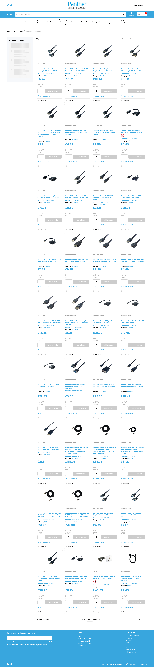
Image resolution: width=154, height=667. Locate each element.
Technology (85, 22)
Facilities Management (110, 22)
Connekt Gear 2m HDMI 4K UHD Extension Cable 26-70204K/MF (104, 260)
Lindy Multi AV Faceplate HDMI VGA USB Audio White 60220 (104, 577)
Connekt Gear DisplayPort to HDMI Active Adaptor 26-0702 (76, 577)
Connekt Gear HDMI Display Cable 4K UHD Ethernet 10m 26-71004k (49, 578)
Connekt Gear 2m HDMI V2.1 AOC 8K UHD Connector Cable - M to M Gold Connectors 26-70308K (49, 515)
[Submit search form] (124, 14)
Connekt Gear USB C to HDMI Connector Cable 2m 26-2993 (132, 385)
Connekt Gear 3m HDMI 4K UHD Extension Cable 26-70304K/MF (132, 260)
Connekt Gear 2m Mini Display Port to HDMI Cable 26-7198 (76, 260)
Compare (41, 100)
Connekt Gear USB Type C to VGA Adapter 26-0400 (48, 385)
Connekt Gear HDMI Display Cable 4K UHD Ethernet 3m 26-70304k (76, 132)
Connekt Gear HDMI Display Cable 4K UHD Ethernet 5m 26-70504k (104, 132)
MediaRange (125, 571)
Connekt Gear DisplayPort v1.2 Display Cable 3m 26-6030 (104, 70)
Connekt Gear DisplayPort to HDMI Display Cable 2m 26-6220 (77, 197)
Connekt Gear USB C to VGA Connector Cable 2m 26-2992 (104, 385)
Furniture (75, 22)
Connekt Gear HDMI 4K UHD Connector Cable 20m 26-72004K (103, 198)
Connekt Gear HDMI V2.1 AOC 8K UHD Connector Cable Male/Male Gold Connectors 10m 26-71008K (133, 450)
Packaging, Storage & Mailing (63, 22)
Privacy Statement (84, 643)
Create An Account (139, 5)
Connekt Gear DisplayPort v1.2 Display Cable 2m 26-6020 (76, 70)
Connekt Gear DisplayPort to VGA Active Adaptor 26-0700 (48, 197)
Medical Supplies (123, 22)
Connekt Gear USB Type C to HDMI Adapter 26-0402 (103, 322)
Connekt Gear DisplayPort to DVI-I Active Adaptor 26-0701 (131, 131)
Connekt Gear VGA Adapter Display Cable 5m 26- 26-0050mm (131, 515)
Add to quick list (43, 96)
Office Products (37, 22)
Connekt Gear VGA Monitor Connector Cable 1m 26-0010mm (75, 386)
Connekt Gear (42, 64)
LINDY (95, 571)
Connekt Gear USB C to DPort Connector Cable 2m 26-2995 (48, 449)
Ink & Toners (50, 22)
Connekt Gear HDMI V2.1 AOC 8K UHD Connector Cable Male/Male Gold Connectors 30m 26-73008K (104, 450)
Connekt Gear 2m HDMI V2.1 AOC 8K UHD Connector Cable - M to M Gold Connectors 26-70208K (77, 515)
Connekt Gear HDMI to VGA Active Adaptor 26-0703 (131, 197)
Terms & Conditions (85, 641)
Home (9, 14)
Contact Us (82, 646)
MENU (80, 633)
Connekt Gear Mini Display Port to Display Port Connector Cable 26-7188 (77, 323)
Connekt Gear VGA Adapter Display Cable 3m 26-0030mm (48, 70)
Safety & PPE (96, 22)
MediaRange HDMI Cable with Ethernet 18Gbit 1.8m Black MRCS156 (131, 578)
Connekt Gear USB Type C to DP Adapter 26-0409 (132, 322)
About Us (81, 636)
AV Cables (47, 76)
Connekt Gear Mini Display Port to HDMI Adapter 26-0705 (49, 260)
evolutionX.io (142, 664)
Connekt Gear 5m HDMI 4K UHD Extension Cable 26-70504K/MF (49, 322)
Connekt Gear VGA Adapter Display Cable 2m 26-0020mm (104, 514)
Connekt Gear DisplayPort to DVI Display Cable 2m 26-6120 (131, 70)
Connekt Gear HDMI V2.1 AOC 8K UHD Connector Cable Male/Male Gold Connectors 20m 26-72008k (77, 450)
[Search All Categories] (70, 14)
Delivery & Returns (84, 639)
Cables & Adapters (33, 31)
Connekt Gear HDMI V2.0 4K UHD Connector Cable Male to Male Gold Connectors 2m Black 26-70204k (49, 133)
